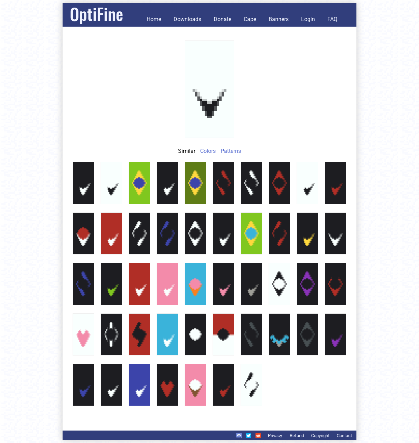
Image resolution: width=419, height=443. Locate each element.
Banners (279, 19)
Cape (250, 19)
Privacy (275, 435)
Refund (297, 435)
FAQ (332, 19)
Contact (344, 435)
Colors (208, 151)
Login (308, 19)
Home (154, 19)
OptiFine (96, 13)
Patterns (231, 151)
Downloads (187, 19)
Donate (222, 19)
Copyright (320, 435)
